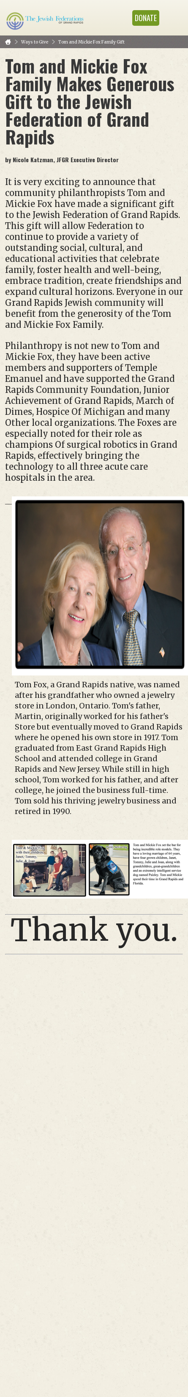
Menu (173, 17)
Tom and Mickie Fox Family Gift (91, 42)
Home (8, 42)
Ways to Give (34, 42)
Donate (146, 17)
